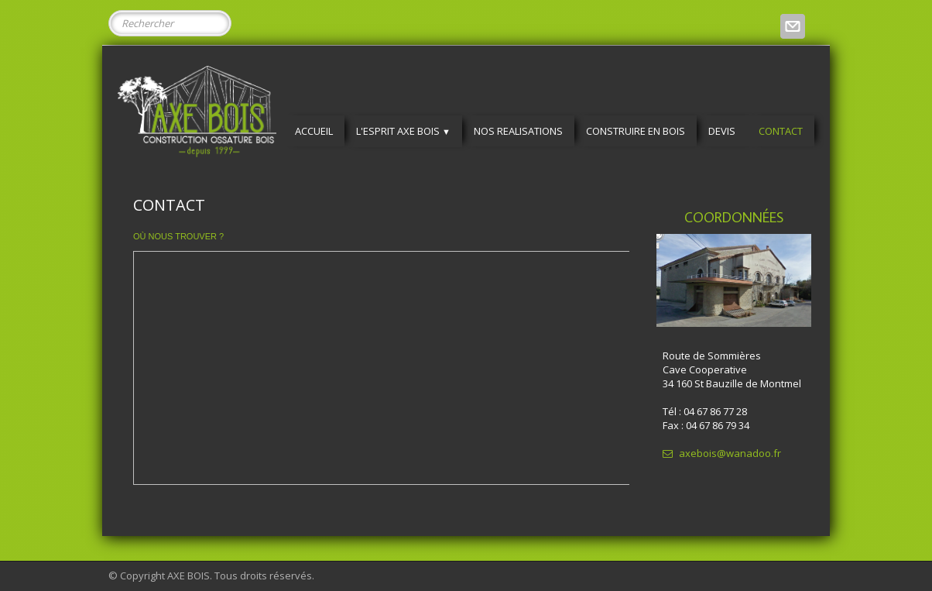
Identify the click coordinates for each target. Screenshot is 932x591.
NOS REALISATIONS (518, 131)
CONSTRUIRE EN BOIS (635, 131)
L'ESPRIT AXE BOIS (403, 131)
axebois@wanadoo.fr (722, 453)
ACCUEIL (314, 131)
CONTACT (781, 131)
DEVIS (721, 131)
